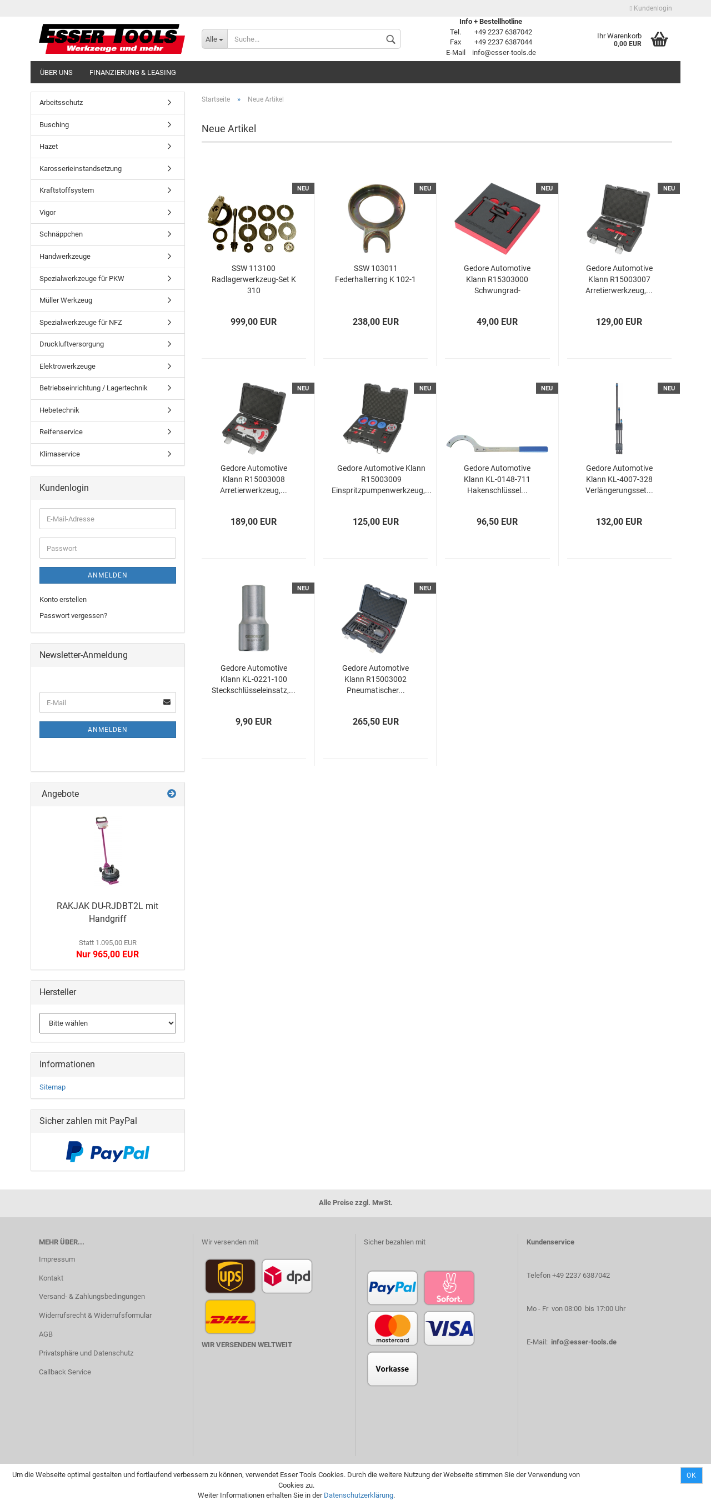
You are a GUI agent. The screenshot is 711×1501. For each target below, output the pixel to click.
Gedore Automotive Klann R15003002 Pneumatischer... (375, 679)
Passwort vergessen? (73, 615)
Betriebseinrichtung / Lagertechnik (93, 388)
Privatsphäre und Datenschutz (86, 1353)
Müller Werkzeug (65, 300)
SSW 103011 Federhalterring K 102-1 (375, 274)
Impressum (57, 1259)
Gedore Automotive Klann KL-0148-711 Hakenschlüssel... (497, 479)
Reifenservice (61, 432)
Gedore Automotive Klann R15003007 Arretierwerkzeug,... (619, 279)
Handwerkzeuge (65, 256)
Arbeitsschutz (61, 102)
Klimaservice (59, 454)
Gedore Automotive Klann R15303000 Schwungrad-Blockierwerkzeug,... (497, 280)
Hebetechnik (59, 410)
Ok (692, 1475)
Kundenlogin (651, 8)
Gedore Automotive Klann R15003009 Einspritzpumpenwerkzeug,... (382, 479)
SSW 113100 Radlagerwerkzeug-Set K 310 (254, 279)
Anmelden (108, 575)
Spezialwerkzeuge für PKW (81, 278)
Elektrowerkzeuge (67, 366)
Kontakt (51, 1278)
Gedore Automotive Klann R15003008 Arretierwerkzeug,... (253, 479)
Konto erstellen (63, 599)
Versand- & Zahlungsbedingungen (92, 1296)
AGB (46, 1334)
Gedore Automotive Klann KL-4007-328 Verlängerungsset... (619, 479)
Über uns (56, 72)
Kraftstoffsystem (66, 190)
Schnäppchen (61, 234)
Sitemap (52, 1087)
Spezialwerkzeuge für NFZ (80, 322)
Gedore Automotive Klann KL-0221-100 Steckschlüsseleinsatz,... (254, 679)
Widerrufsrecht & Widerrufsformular (95, 1315)
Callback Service (65, 1372)
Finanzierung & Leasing (132, 72)
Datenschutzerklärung (358, 1495)
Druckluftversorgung (71, 344)
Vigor (47, 212)
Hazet (48, 146)
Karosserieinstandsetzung (80, 168)
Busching (54, 125)
